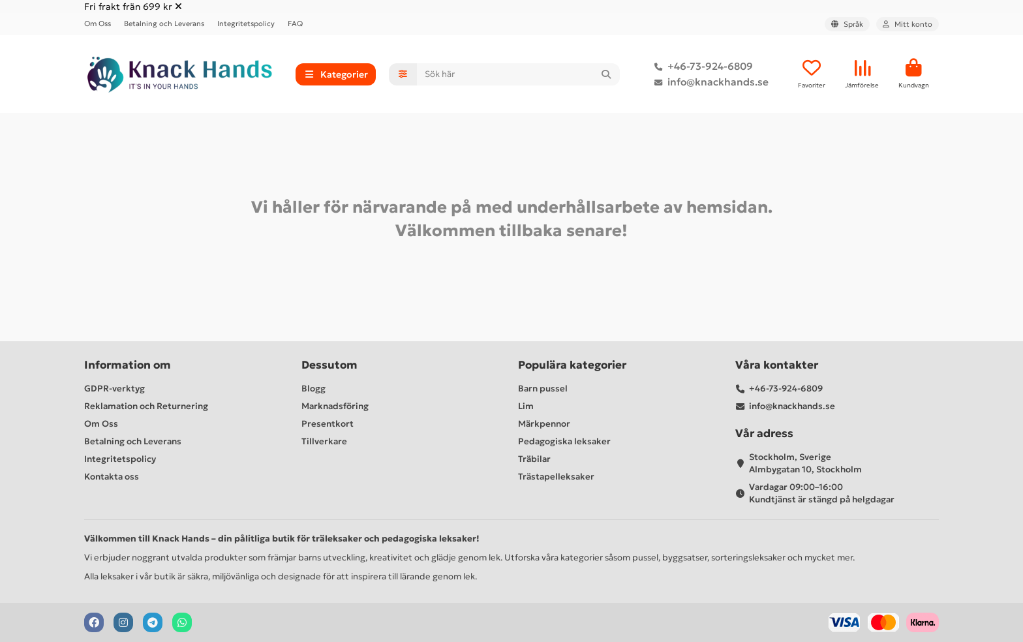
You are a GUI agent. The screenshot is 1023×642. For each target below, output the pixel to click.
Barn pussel (543, 388)
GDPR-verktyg (114, 388)
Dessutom (329, 365)
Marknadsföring (335, 406)
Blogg (313, 388)
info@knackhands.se (709, 82)
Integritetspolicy (246, 23)
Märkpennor (544, 423)
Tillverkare (324, 441)
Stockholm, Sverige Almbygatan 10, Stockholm (805, 463)
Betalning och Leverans (164, 23)
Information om (127, 365)
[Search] (518, 74)
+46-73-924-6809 (701, 66)
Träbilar (534, 459)
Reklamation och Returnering (146, 406)
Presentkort (327, 423)
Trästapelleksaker (556, 476)
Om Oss (97, 23)
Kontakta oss (111, 476)
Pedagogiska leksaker (564, 441)
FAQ (295, 23)
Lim (526, 406)
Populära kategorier (572, 365)
